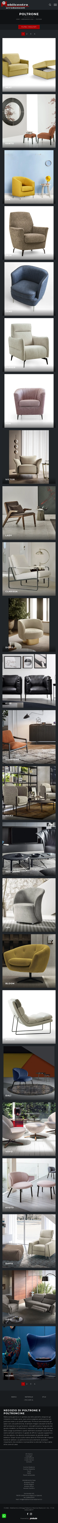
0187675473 (30, 1497)
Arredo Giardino (29, 1488)
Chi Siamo (29, 1454)
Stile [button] (44, 1397)
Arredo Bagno (29, 1484)
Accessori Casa (29, 1482)
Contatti (29, 1462)
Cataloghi (29, 1456)
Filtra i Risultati (29, 27)
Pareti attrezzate (29, 1475)
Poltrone (39, 19)
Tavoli (29, 1471)
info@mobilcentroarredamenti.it (30, 1499)
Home (18, 19)
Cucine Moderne (29, 1467)
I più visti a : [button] (29, 1400)
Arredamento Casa (27, 19)
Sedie (29, 1473)
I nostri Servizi (29, 1460)
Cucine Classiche (29, 1469)
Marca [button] (14, 1397)
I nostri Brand (29, 1458)
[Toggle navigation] (55, 5)
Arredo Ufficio (29, 1486)
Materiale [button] (29, 1397)
